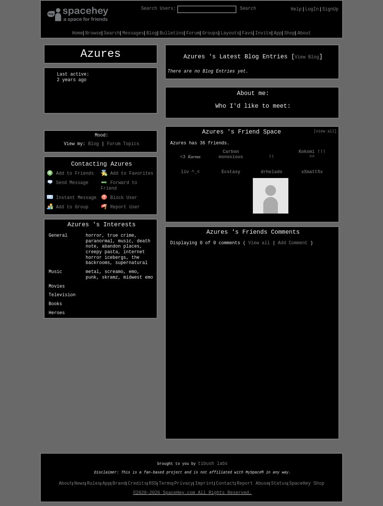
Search (248, 8)
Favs (247, 33)
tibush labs (212, 463)
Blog (151, 33)
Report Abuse (253, 483)
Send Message (67, 182)
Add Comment (292, 243)
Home (77, 33)
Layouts (230, 33)
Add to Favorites (127, 173)
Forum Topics (123, 144)
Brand (119, 483)
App (278, 33)
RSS (153, 483)
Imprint (204, 483)
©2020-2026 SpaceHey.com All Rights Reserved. (192, 493)
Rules (94, 483)
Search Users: (158, 8)
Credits (137, 483)
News (79, 483)
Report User (120, 207)
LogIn (312, 9)
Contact (225, 483)
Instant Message (71, 197)
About (304, 33)
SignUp (330, 9)
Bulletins (172, 33)
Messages (133, 33)
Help (296, 9)
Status (279, 483)
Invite (263, 33)
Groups (210, 33)
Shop (289, 33)
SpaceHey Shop (306, 483)
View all (259, 243)
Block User (119, 197)
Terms (165, 483)
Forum (193, 33)
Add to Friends (70, 173)
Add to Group (67, 207)
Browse (93, 33)
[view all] (325, 131)
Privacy (183, 483)
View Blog (307, 57)
